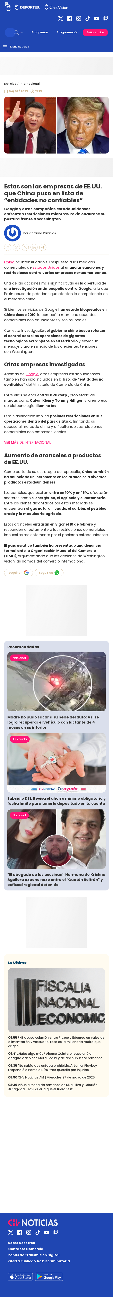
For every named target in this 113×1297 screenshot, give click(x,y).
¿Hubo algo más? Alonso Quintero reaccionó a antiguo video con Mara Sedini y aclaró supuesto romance (55, 1055)
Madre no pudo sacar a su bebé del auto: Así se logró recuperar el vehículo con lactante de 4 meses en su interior (53, 722)
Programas (40, 32)
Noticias (10, 84)
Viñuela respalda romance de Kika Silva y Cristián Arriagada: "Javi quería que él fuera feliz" (52, 1087)
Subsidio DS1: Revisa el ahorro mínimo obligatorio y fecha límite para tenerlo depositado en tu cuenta (56, 801)
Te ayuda (20, 739)
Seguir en (18, 572)
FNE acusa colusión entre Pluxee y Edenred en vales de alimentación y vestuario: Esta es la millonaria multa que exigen (56, 1041)
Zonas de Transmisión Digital (34, 1255)
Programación (68, 32)
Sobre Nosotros (21, 1243)
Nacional (19, 658)
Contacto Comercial (26, 1249)
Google (32, 374)
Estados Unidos (46, 267)
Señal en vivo (95, 32)
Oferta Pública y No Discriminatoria (39, 1261)
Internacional (30, 84)
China (9, 262)
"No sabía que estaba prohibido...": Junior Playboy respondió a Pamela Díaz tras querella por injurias (52, 1067)
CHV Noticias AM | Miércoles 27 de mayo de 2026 (51, 1077)
